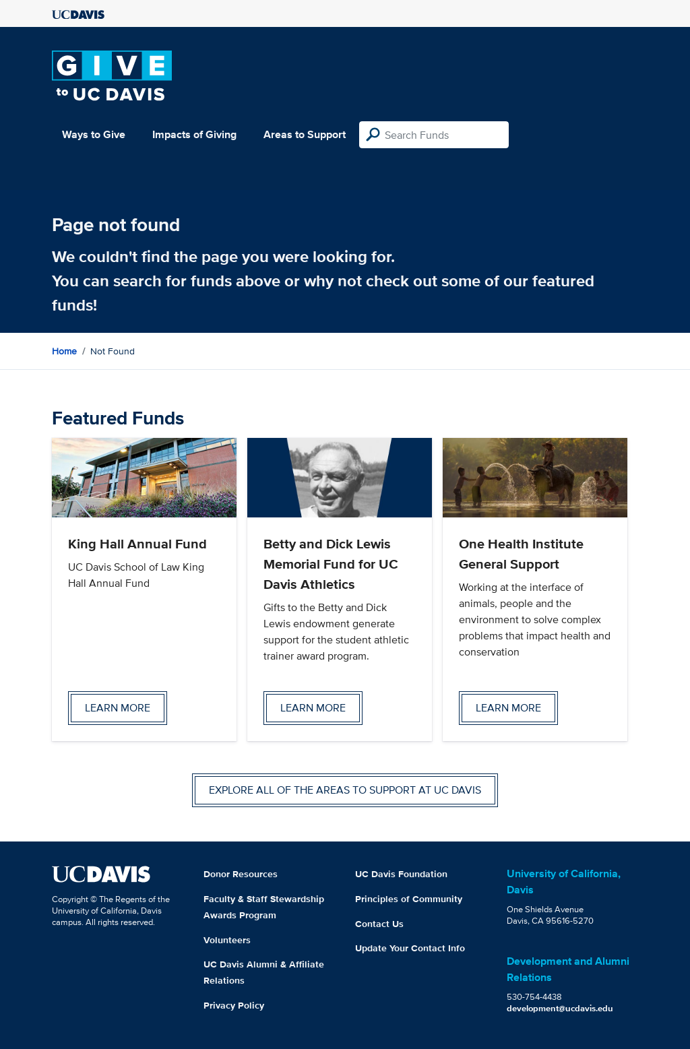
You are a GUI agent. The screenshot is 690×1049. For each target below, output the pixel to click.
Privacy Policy (233, 1005)
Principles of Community (408, 898)
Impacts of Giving (194, 134)
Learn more (117, 708)
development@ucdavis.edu (560, 1008)
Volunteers (227, 940)
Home (64, 351)
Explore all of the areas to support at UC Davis (345, 790)
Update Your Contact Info (410, 948)
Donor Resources (240, 874)
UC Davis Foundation (401, 874)
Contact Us (379, 923)
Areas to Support (304, 134)
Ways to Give (93, 134)
